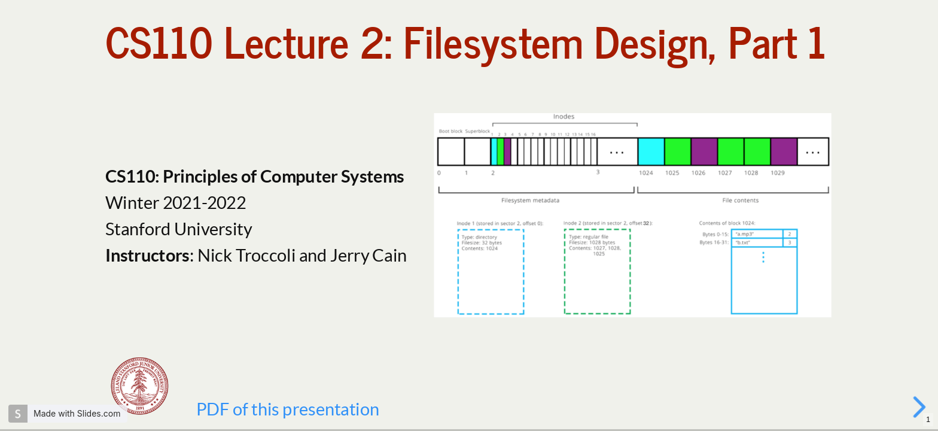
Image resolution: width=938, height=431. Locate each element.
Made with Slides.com (77, 413)
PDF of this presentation (287, 409)
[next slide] (920, 407)
